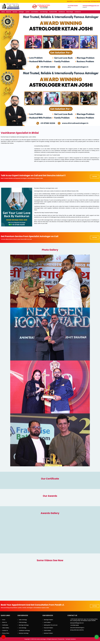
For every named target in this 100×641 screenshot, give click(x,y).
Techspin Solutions (70, 639)
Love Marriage (44, 12)
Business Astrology (23, 633)
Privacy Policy (5, 633)
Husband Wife (53, 12)
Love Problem (34, 12)
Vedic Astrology (23, 619)
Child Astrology (23, 622)
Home (3, 12)
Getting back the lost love (50, 625)
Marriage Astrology (24, 625)
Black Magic (69, 12)
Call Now (94, 176)
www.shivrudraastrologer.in (77, 627)
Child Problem (47, 630)
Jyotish (27, 12)
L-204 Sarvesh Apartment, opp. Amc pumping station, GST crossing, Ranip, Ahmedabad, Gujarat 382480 (84, 619)
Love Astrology (22, 627)
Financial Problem (48, 627)
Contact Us (78, 12)
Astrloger (21, 12)
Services (15, 12)
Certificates (5, 625)
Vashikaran (61, 12)
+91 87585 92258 (74, 625)
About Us (8, 12)
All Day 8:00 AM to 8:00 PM (77, 630)
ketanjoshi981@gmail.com (77, 623)
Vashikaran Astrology (24, 630)
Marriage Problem (48, 619)
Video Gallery (5, 627)
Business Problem (48, 633)
